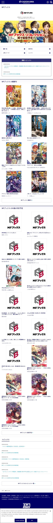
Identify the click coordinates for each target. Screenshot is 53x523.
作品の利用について (17, 497)
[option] (26, 32)
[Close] (50, 513)
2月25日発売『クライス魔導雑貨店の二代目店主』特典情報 (15, 459)
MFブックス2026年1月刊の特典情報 (10, 465)
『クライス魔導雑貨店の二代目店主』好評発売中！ (13, 446)
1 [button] (25, 43)
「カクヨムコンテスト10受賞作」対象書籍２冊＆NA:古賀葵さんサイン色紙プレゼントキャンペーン (25, 471)
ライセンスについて (28, 495)
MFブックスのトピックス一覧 (26, 483)
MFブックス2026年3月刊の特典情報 (12, 74)
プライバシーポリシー (36, 497)
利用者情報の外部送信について (15, 499)
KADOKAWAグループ (7, 497)
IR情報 (8, 495)
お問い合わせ (26, 497)
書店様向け (37, 495)
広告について (20, 495)
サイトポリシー (45, 497)
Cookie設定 (4, 499)
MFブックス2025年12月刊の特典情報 (10, 478)
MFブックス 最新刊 (26, 200)
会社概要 (4, 495)
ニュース (30, 52)
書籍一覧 (5, 49)
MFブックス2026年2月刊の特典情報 (10, 452)
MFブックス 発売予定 (26, 432)
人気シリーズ (6, 52)
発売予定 (30, 49)
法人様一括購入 (44, 495)
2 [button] (27, 43)
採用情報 (13, 495)
